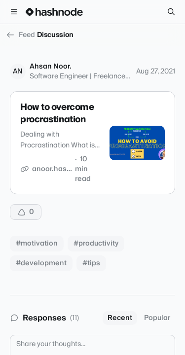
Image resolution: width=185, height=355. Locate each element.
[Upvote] (25, 212)
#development (41, 263)
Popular (157, 318)
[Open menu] (14, 12)
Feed (20, 35)
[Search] (171, 12)
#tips (91, 263)
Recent (120, 318)
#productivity (96, 243)
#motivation (37, 243)
